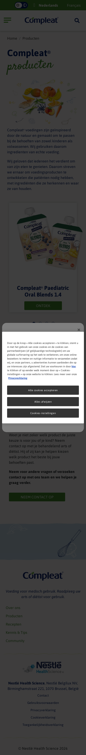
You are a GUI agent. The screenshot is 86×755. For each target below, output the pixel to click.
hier (74, 366)
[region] (43, 377)
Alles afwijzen (43, 401)
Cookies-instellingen (43, 413)
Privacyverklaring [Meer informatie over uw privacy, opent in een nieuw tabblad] (17, 377)
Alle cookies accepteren (43, 390)
